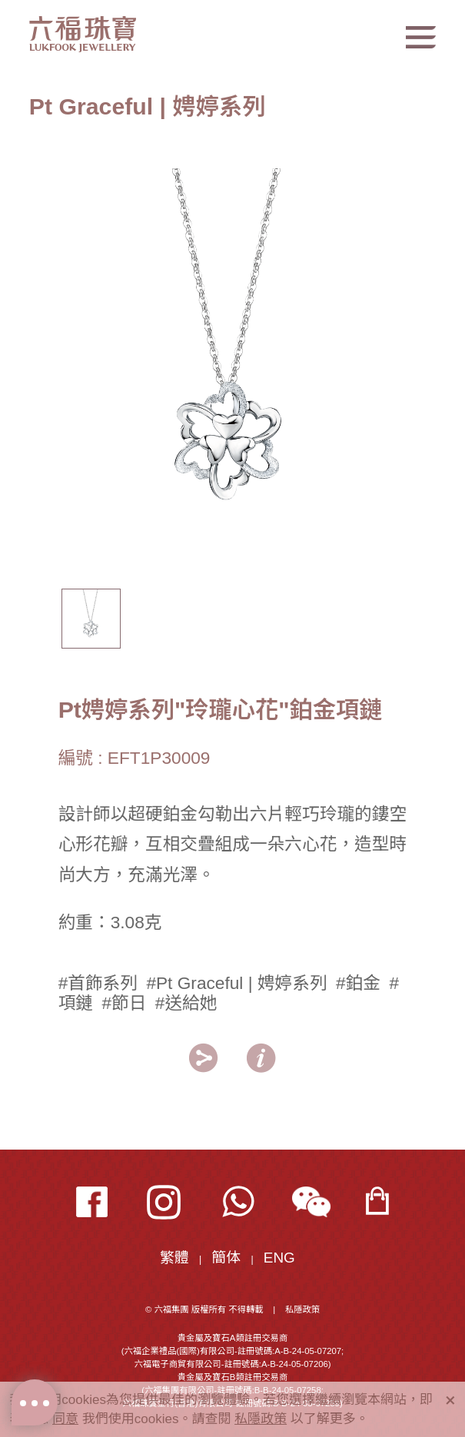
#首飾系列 (98, 983)
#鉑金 (358, 983)
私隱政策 (302, 1309)
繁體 (174, 1257)
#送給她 (186, 1003)
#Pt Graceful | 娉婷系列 (236, 983)
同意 (65, 1419)
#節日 (123, 1003)
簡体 (226, 1257)
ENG (279, 1257)
